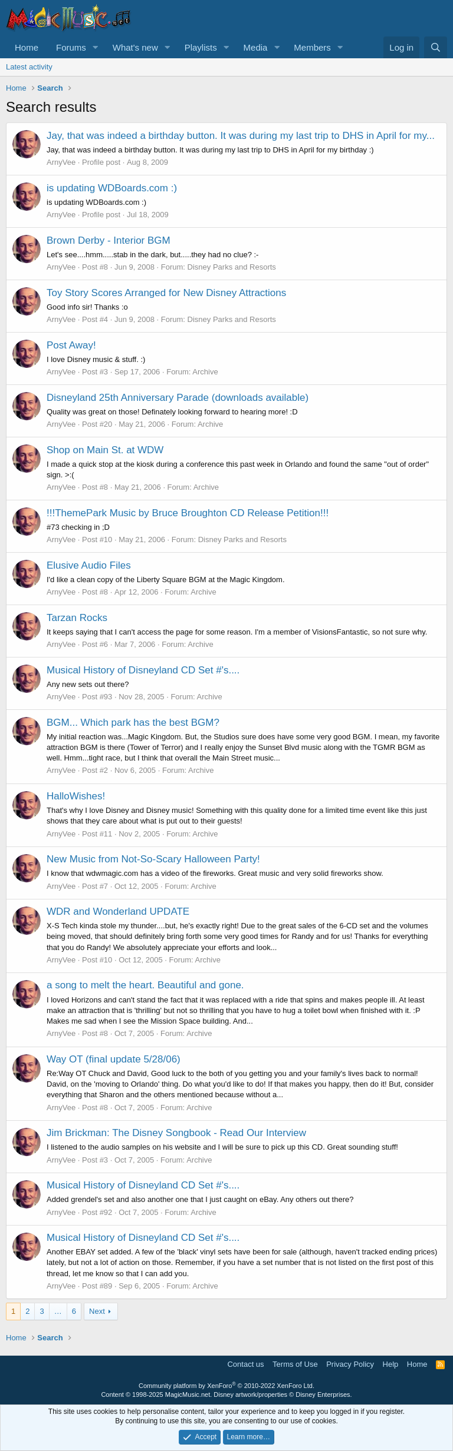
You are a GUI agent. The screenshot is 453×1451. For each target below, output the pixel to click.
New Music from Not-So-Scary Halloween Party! (153, 859)
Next (97, 1311)
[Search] (435, 47)
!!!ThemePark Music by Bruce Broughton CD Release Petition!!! (188, 513)
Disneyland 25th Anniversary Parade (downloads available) (177, 397)
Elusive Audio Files (89, 565)
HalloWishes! (76, 796)
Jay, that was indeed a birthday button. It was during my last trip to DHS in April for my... (241, 135)
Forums (71, 47)
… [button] (58, 1311)
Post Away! (71, 345)
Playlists (201, 47)
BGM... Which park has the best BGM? (133, 722)
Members (312, 47)
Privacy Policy (350, 1364)
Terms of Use (295, 1364)
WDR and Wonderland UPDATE (118, 911)
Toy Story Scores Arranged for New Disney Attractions (166, 292)
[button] (95, 47)
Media (256, 47)
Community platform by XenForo (226, 1385)
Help (391, 1364)
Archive (205, 371)
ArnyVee (61, 162)
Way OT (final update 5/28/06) (113, 1059)
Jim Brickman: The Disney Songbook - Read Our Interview (176, 1132)
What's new (135, 47)
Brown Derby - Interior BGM (108, 240)
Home (26, 47)
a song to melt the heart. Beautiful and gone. (145, 985)
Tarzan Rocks (77, 617)
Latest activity (29, 66)
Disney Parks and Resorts (232, 267)
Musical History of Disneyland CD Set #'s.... (143, 670)
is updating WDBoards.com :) (112, 188)
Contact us (245, 1364)
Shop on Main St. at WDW (105, 450)
